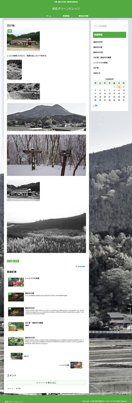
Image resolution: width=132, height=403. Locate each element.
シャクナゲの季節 (100, 63)
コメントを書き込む (46, 383)
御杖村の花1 (98, 42)
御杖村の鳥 (97, 47)
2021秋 (96, 68)
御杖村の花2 (98, 52)
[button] (124, 26)
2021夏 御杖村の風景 (102, 57)
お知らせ (96, 73)
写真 (10, 261)
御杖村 (15, 261)
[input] (109, 26)
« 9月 (95, 105)
